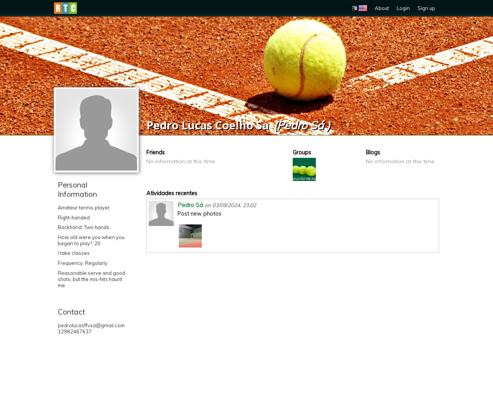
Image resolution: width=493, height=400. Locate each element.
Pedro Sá (190, 205)
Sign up (426, 8)
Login (403, 8)
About (382, 8)
